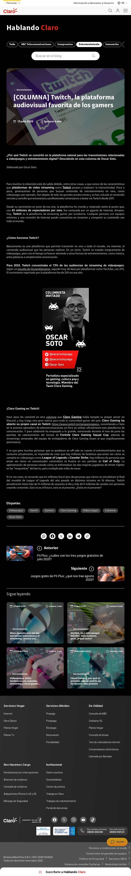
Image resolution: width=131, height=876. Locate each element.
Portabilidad (52, 742)
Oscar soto (15, 517)
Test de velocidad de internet (104, 742)
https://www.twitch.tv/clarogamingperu (75, 424)
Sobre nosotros (54, 772)
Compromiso (65, 44)
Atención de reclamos (15, 779)
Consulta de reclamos (15, 786)
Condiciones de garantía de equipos (106, 853)
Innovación (112, 44)
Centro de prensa (55, 786)
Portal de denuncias (57, 808)
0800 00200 (95, 832)
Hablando (32, 28)
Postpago (51, 721)
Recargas (51, 728)
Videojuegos (16, 510)
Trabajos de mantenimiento (61, 801)
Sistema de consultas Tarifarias (82, 864)
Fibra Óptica (10, 721)
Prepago (50, 713)
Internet (8, 713)
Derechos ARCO (118, 859)
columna (51, 417)
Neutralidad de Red (116, 864)
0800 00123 (117, 832)
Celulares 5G (95, 721)
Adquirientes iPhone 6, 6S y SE (20, 794)
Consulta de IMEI (98, 713)
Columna (110, 510)
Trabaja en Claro (55, 794)
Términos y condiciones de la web (108, 848)
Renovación (52, 735)
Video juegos (90, 510)
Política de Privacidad (91, 859)
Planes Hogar (11, 728)
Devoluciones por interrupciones (21, 772)
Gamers (49, 510)
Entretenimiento (89, 44)
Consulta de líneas (98, 735)
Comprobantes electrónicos (104, 749)
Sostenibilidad (53, 779)
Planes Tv (9, 735)
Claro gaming (68, 510)
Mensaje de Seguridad (16, 801)
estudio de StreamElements (34, 269)
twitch (34, 510)
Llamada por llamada (100, 756)
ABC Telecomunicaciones (36, 44)
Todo (12, 44)
